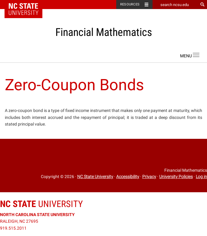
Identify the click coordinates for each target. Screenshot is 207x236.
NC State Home (27, 4)
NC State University (95, 176)
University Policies (176, 176)
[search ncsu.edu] (175, 4)
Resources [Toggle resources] (130, 4)
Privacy (149, 176)
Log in (201, 176)
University (41, 204)
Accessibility (127, 176)
